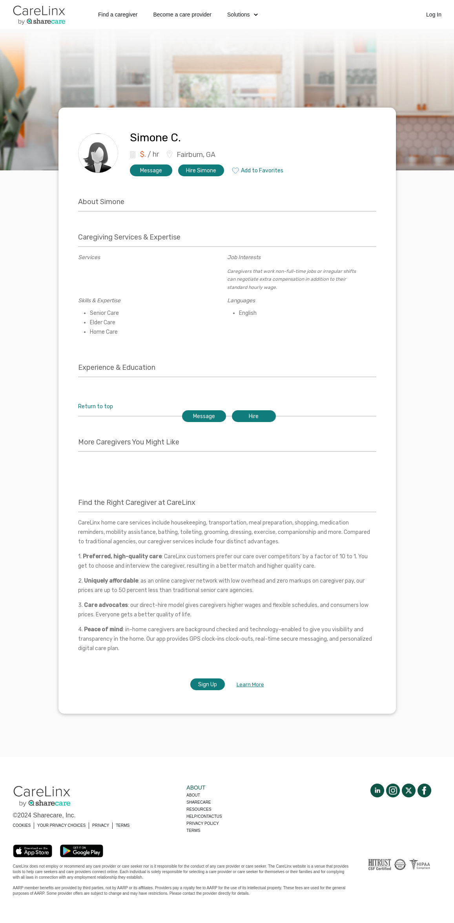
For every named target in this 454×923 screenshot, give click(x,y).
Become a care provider (182, 14)
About (193, 795)
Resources (198, 809)
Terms (193, 830)
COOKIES (22, 825)
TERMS (122, 825)
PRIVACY (100, 825)
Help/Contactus (204, 816)
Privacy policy (202, 823)
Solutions (242, 14)
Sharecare (198, 802)
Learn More (250, 684)
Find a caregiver (117, 14)
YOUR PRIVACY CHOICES (61, 825)
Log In (433, 14)
